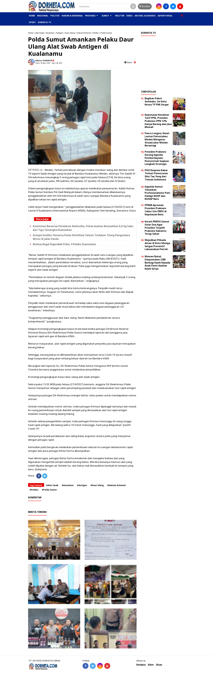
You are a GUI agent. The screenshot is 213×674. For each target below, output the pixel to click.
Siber (151, 664)
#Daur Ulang (97, 485)
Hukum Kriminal (84, 32)
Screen (144, 6)
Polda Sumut (106, 32)
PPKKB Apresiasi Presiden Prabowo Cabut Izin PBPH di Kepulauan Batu (156, 209)
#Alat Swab (52, 485)
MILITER (119, 15)
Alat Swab (39, 32)
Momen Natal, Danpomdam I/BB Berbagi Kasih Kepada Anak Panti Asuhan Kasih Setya (157, 262)
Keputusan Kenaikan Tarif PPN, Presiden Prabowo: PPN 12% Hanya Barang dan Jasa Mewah (158, 121)
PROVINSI (90, 15)
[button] (181, 14)
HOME (32, 15)
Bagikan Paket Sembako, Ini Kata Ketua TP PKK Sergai (157, 101)
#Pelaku (34, 489)
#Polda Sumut (49, 489)
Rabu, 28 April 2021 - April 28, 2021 (49, 63)
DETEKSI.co (35, 170)
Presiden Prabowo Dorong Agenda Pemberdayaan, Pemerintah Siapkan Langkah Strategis (157, 158)
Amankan (50, 32)
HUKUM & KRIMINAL (72, 15)
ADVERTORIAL (165, 15)
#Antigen (82, 485)
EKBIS (129, 15)
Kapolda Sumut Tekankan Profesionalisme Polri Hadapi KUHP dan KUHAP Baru (157, 193)
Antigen (59, 32)
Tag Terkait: (36, 485)
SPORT (32, 22)
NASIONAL (42, 15)
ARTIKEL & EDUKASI (145, 15)
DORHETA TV (44, 22)
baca (128, 62)
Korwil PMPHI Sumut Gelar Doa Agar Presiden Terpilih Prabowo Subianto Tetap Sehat (157, 227)
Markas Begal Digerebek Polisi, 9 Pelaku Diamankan (64, 244)
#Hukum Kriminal (116, 485)
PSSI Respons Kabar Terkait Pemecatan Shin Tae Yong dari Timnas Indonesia (156, 175)
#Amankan (68, 485)
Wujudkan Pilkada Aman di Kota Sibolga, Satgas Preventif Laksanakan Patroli (158, 244)
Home (30, 32)
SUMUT (105, 15)
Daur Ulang (70, 32)
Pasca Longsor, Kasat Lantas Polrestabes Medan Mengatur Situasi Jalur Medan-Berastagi (157, 139)
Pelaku (96, 32)
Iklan (159, 664)
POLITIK (54, 15)
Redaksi (141, 664)
